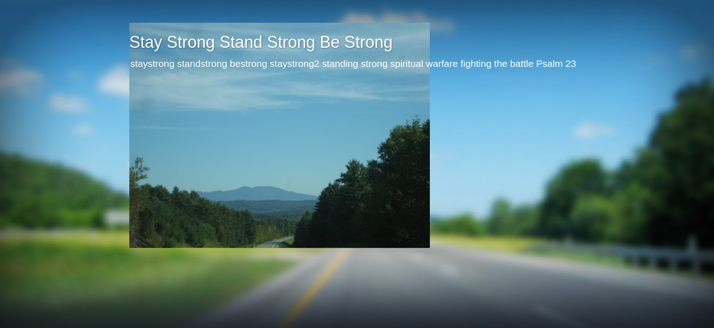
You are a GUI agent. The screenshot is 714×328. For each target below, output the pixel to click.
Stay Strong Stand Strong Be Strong (261, 42)
